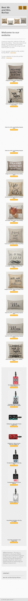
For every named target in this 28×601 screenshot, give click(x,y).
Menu (25, 8)
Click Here (13, 53)
